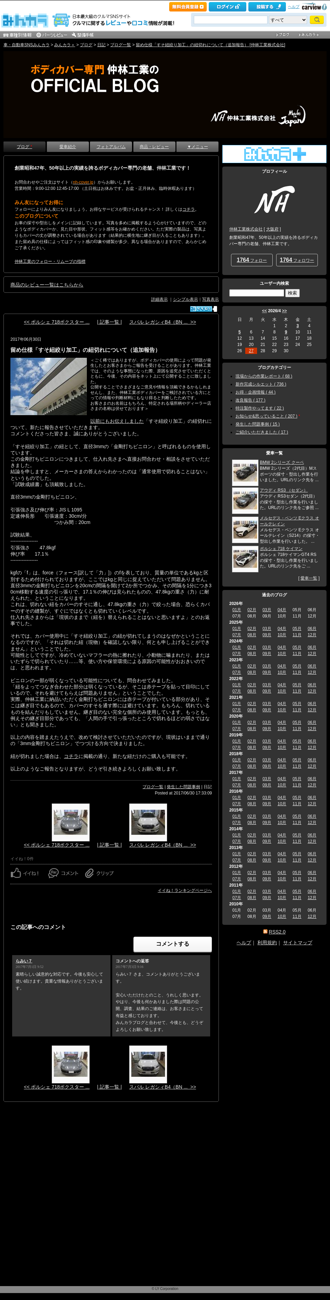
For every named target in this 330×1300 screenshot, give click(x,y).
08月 (251, 634)
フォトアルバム (111, 146)
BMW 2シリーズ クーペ (282, 462)
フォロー (252, 260)
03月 (267, 609)
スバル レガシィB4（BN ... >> (162, 322)
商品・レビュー (154, 146)
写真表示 (210, 299)
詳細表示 (159, 299)
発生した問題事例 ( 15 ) (258, 424)
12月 (312, 634)
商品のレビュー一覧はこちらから (46, 285)
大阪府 (272, 229)
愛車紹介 (67, 146)
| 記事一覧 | (109, 322)
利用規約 (267, 942)
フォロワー (297, 260)
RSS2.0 (277, 932)
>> (284, 310)
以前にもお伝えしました (117, 421)
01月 (236, 609)
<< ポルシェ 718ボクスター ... (57, 322)
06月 (312, 628)
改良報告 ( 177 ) (250, 400)
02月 (251, 609)
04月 (282, 609)
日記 (101, 44)
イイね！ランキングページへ (185, 890)
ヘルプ (293, 7)
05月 (296, 628)
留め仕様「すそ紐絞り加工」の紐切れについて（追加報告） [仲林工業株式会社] (210, 44)
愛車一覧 (308, 578)
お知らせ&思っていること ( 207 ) (266, 416)
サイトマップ (297, 942)
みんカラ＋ (64, 44)
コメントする (172, 944)
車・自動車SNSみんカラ (26, 44)
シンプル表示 (185, 299)
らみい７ (24, 961)
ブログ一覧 (120, 44)
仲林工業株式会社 (246, 229)
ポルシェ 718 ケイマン (281, 548)
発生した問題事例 (183, 786)
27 (251, 350)
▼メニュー (197, 146)
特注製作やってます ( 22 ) (260, 408)
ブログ (86, 44)
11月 (296, 634)
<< (264, 310)
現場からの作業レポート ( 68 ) (264, 376)
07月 (236, 634)
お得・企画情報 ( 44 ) (255, 392)
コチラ (71, 756)
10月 (282, 634)
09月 (267, 634)
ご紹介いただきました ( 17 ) (262, 432)
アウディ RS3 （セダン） (284, 490)
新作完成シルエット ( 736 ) (261, 384)
